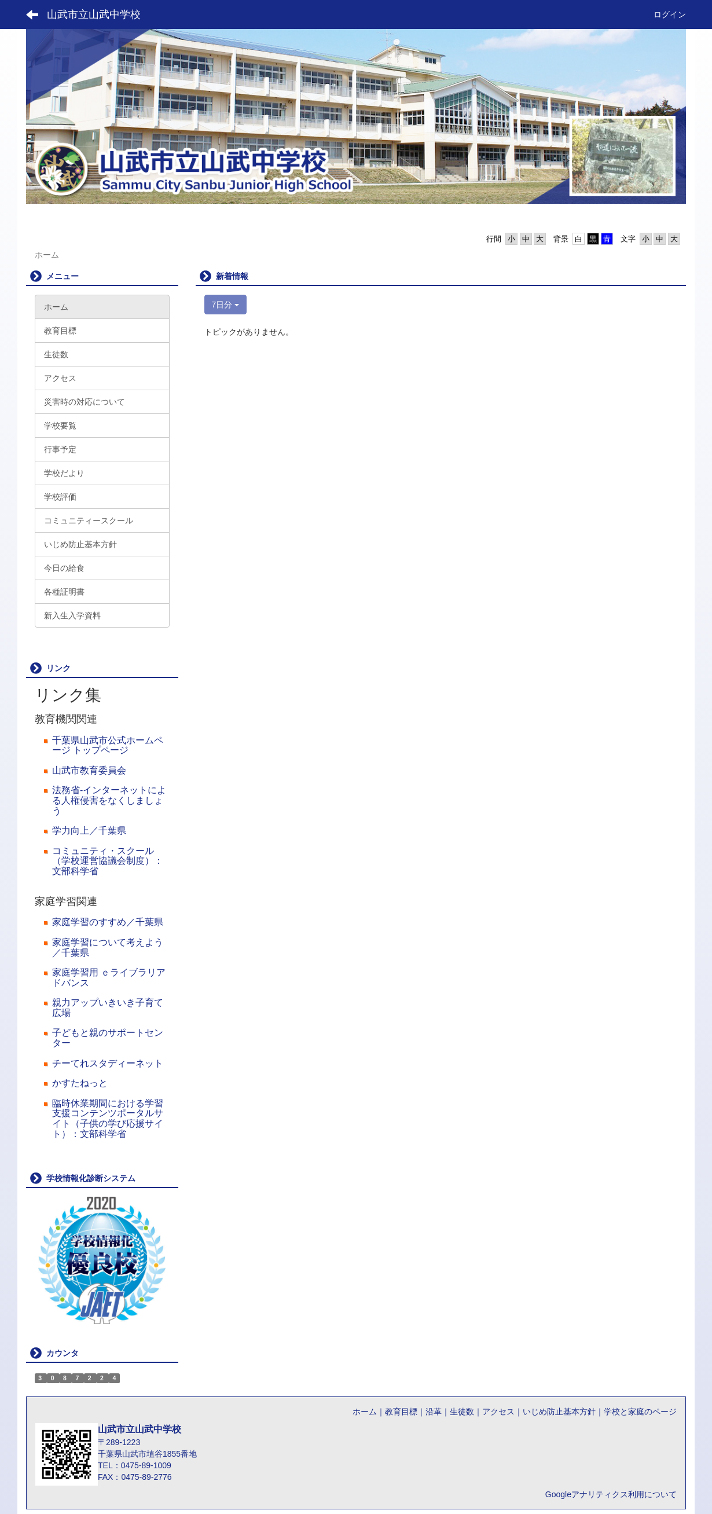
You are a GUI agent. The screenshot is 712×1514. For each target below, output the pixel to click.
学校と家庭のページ (640, 1411)
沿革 (433, 1411)
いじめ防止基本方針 (559, 1411)
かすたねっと (80, 1083)
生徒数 (462, 1411)
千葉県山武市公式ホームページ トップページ (107, 745)
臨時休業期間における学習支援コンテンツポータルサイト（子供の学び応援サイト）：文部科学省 (107, 1118)
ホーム (365, 1411)
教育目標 (401, 1411)
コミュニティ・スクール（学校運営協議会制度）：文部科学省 (107, 861)
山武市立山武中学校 (94, 14)
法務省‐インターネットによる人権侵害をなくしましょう (109, 800)
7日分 (226, 304)
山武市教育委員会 (89, 770)
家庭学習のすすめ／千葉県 (107, 922)
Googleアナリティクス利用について (611, 1494)
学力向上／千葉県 (89, 830)
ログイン (670, 14)
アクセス (498, 1411)
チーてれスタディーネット (107, 1063)
